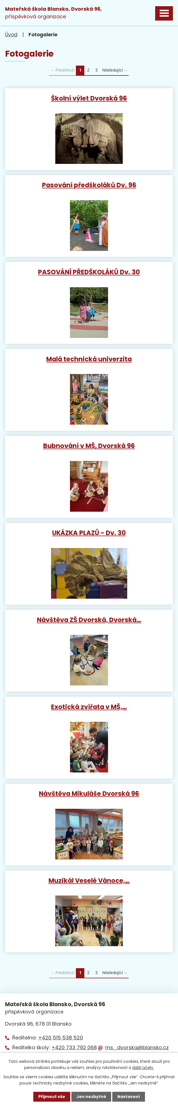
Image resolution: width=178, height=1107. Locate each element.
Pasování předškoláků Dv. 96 (89, 185)
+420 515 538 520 (60, 1037)
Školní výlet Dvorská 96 (89, 98)
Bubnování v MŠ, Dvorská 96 (89, 445)
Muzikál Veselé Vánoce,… (89, 880)
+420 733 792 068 (74, 1047)
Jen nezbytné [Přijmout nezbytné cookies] (91, 1096)
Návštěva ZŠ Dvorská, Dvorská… (89, 619)
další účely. (143, 1067)
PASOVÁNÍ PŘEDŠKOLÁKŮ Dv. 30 (89, 272)
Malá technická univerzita (89, 359)
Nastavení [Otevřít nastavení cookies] (128, 1096)
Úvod (11, 34)
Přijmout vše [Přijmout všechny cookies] (51, 1096)
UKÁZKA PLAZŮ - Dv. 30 (89, 532)
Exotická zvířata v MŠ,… (89, 706)
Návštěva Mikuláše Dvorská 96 (89, 793)
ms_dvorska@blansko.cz (137, 1047)
